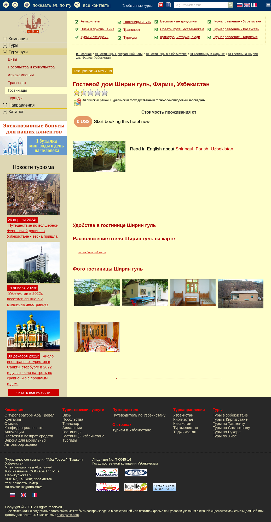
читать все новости (33, 392)
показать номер (25, 483)
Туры (10, 45)
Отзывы (11, 423)
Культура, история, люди (180, 37)
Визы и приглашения (97, 29)
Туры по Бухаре (226, 432)
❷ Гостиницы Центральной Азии (119, 54)
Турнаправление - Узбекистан (237, 21)
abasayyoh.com (68, 515)
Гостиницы (72, 432)
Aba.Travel (43, 467)
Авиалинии (72, 428)
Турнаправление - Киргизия (235, 37)
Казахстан (182, 423)
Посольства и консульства (31, 67)
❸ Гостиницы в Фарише (207, 54)
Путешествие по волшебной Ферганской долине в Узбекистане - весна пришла (32, 230)
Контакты (12, 419)
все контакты (97, 5)
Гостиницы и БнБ (137, 22)
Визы (12, 59)
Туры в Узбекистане (230, 415)
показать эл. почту (52, 5)
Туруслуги (15, 52)
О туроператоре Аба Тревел (29, 415)
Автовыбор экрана (20, 444)
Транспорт (17, 83)
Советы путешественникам (182, 29)
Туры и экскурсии (94, 37)
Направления (18, 105)
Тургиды (15, 98)
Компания (15, 39)
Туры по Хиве (225, 436)
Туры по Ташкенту (229, 423)
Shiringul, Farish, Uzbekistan (204, 148)
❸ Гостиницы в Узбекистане (166, 54)
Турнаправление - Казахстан (236, 29)
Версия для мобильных (25, 440)
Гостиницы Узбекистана (83, 436)
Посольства (72, 419)
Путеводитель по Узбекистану (138, 415)
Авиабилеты (90, 21)
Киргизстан (183, 419)
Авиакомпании (21, 75)
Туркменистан (185, 428)
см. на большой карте (92, 252)
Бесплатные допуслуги (178, 21)
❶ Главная (83, 54)
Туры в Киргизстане (230, 419)
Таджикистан (184, 432)
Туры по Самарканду (231, 428)
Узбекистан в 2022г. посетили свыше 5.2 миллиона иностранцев (28, 299)
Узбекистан (183, 415)
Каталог (13, 111)
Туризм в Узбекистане (131, 430)
